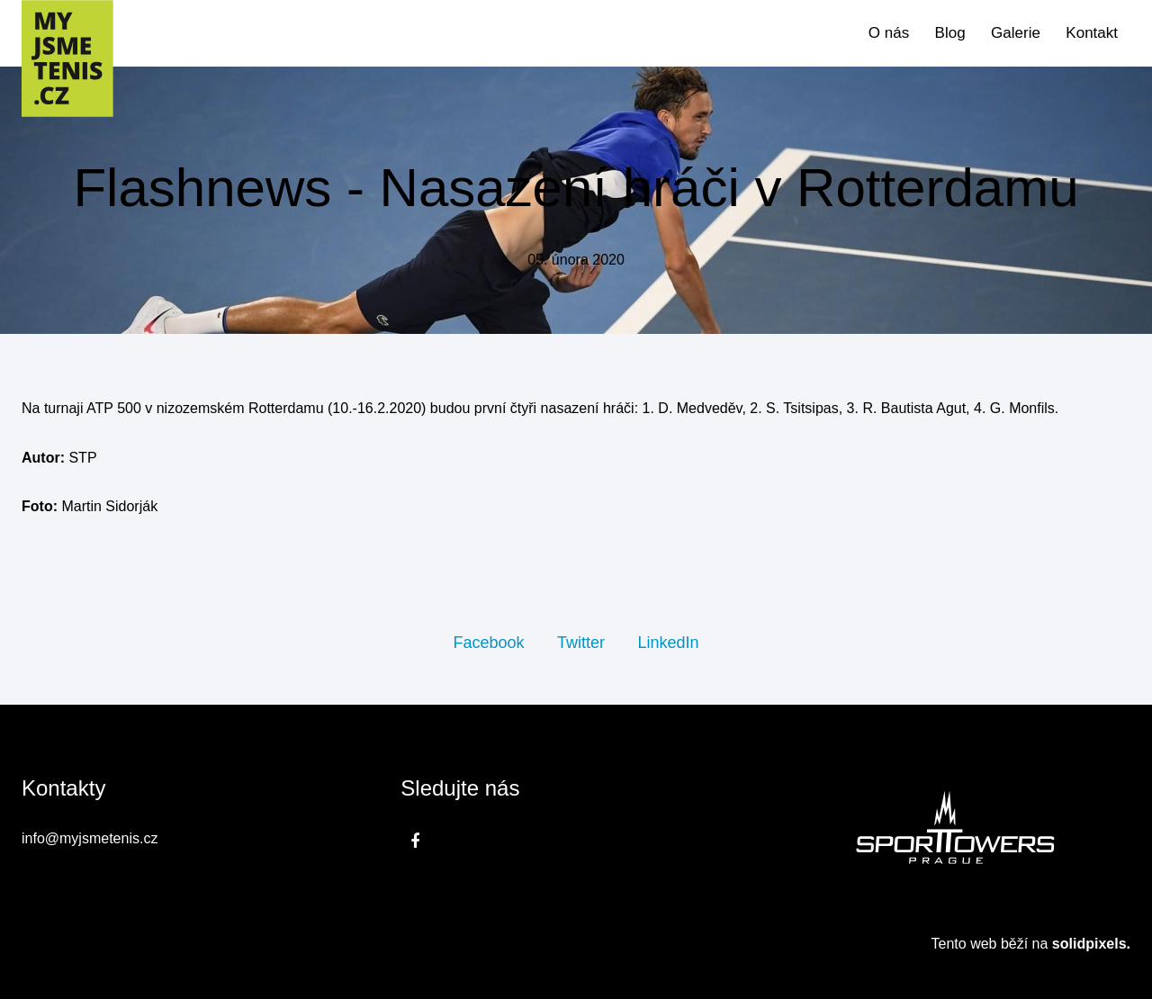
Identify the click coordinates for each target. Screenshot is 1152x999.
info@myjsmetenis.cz (90, 838)
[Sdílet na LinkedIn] (667, 642)
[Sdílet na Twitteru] (581, 642)
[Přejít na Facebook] (414, 840)
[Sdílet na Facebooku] (488, 642)
